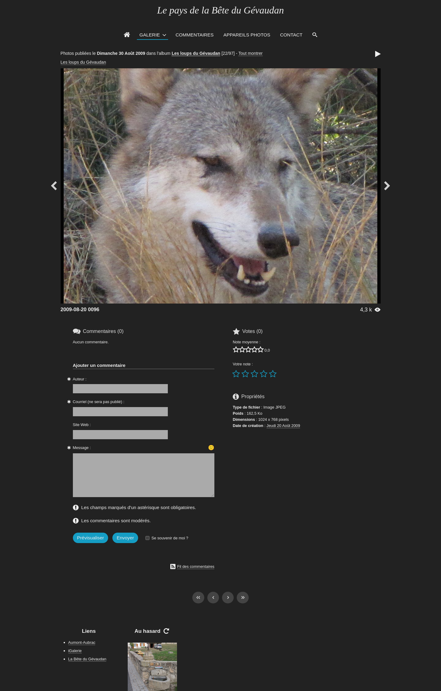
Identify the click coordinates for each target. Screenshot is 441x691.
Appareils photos (246, 34)
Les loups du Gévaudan (196, 53)
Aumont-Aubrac (82, 642)
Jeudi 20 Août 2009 (283, 425)
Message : (82, 447)
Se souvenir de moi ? (169, 538)
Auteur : (80, 379)
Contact (291, 34)
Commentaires (194, 34)
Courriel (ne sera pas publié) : (99, 401)
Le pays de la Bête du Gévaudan (220, 10)
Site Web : (82, 424)
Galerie (149, 34)
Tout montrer (250, 53)
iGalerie (75, 650)
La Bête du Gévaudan (87, 659)
